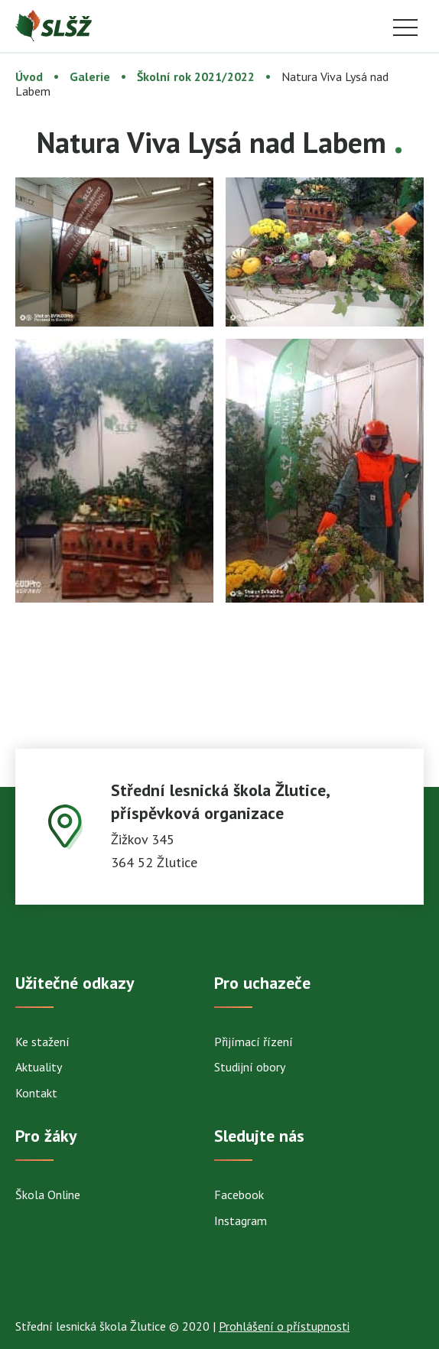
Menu (405, 28)
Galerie (90, 76)
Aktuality (38, 1066)
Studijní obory (249, 1066)
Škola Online (47, 1194)
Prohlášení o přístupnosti (284, 1326)
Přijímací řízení (253, 1041)
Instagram (240, 1220)
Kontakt (36, 1092)
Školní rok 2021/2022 (196, 76)
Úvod (29, 76)
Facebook (239, 1194)
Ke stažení (42, 1041)
